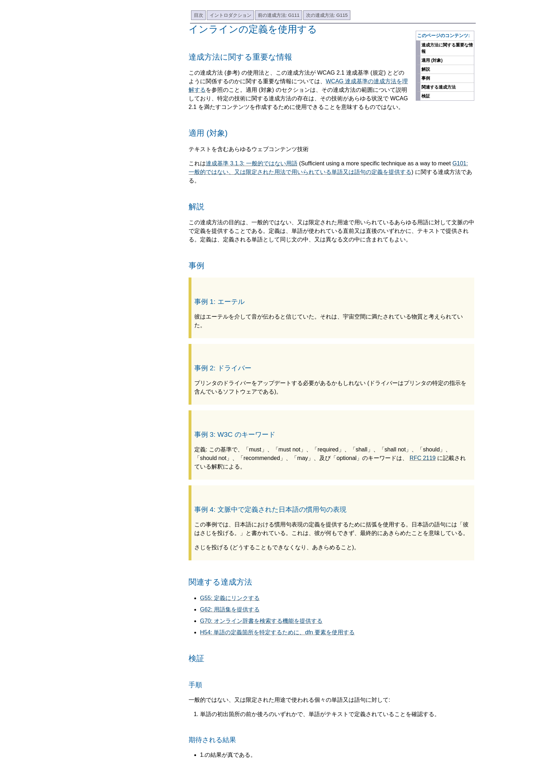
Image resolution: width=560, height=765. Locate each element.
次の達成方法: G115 (327, 15)
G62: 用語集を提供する (230, 609)
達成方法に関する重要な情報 (447, 48)
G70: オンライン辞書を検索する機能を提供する (261, 621)
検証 (425, 96)
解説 (425, 69)
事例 (425, 78)
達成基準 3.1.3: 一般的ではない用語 (252, 163)
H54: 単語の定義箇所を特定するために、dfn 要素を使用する (277, 632)
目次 (198, 15)
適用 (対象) (431, 60)
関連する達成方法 (438, 87)
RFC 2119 (423, 458)
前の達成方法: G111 (279, 15)
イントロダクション (230, 15)
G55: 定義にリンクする (230, 598)
